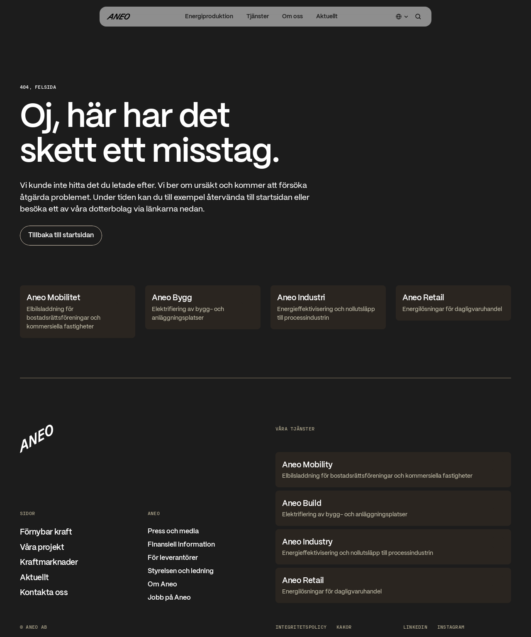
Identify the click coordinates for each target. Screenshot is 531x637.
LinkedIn (415, 627)
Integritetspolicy (300, 627)
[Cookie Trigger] (343, 626)
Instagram (450, 627)
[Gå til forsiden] (118, 16)
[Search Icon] (418, 16)
